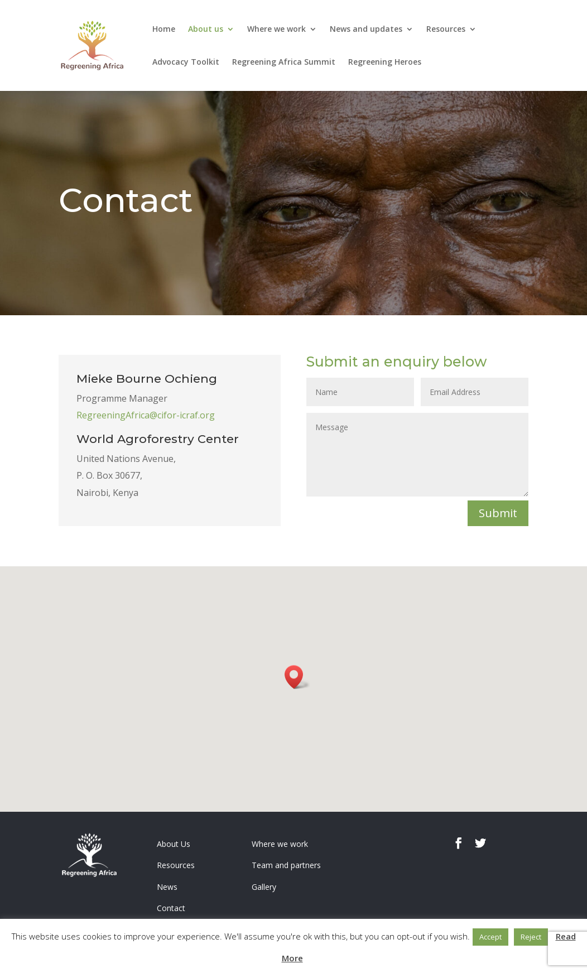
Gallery (264, 887)
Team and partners (286, 865)
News (167, 887)
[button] (297, 677)
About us (205, 29)
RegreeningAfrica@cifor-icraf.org (145, 415)
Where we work (276, 29)
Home (163, 29)
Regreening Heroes (384, 62)
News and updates (366, 29)
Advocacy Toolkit (185, 62)
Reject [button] (531, 937)
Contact (171, 908)
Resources (445, 29)
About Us (173, 844)
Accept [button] (490, 937)
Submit (498, 513)
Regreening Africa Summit (283, 62)
